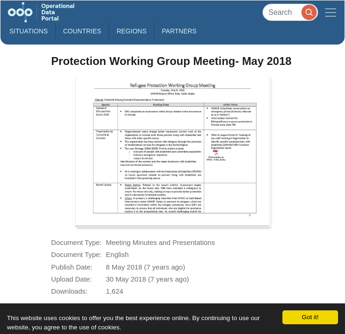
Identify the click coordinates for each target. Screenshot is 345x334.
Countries (82, 31)
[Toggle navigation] (330, 12)
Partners (179, 31)
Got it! (310, 317)
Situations (28, 31)
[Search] (290, 12)
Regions (131, 31)
